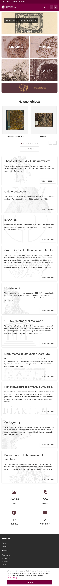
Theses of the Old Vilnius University (27, 161)
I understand (29, 582)
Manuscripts (15, 46)
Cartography (12, 422)
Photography (44, 70)
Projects (22, 2)
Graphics (15, 70)
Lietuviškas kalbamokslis (15, 136)
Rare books (44, 46)
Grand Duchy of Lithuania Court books (28, 250)
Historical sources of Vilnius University (29, 386)
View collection (47, 181)
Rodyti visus (29, 149)
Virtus (4, 565)
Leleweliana (12, 288)
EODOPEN (10, 219)
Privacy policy (12, 578)
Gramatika (43, 136)
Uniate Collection (15, 191)
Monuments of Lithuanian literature (27, 353)
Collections (6, 2)
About (15, 2)
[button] (27, 31)
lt (51, 7)
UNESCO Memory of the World (23, 321)
